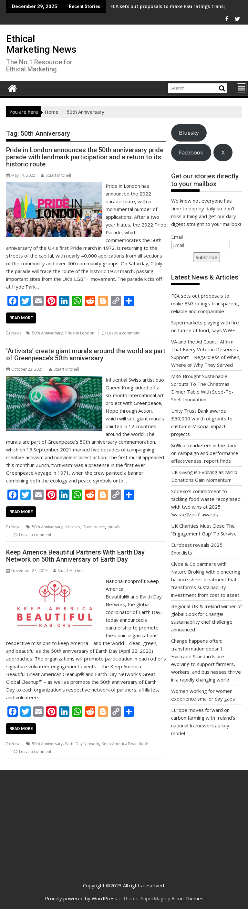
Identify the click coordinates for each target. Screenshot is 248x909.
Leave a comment (123, 333)
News (16, 333)
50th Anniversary (47, 333)
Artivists (72, 527)
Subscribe (206, 257)
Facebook (191, 152)
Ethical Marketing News (41, 44)
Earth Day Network (82, 743)
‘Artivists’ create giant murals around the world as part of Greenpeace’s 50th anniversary (85, 354)
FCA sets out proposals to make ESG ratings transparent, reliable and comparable (205, 303)
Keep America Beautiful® (125, 743)
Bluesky (189, 132)
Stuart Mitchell (56, 175)
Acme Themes (187, 898)
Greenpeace (93, 527)
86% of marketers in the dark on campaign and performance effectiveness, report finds (204, 453)
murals (114, 527)
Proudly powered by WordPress (81, 898)
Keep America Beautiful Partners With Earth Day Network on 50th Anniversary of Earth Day (75, 555)
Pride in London (79, 333)
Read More (21, 317)
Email (177, 237)
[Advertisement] (49, 827)
